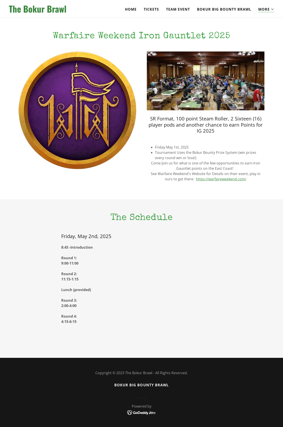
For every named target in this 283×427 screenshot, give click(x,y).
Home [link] (131, 9)
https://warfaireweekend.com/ (221, 179)
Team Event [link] (178, 9)
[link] (55, 11)
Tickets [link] (151, 9)
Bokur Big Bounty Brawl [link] (224, 9)
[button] (266, 9)
